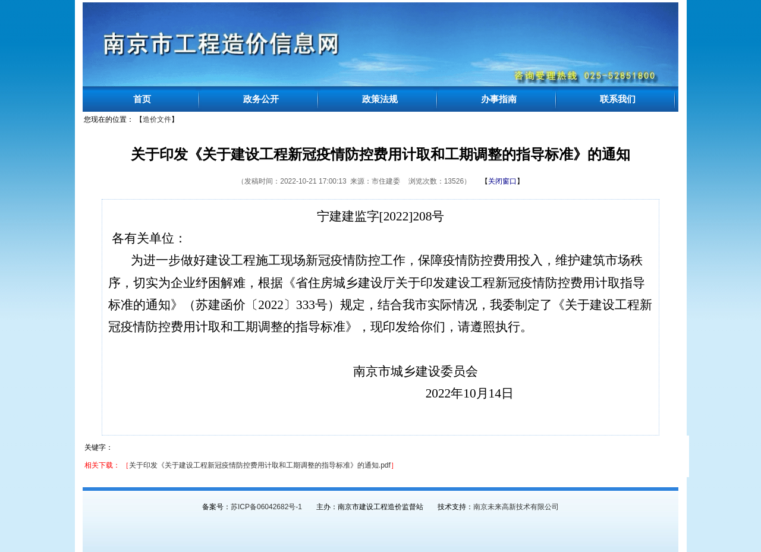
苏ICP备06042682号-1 (266, 507)
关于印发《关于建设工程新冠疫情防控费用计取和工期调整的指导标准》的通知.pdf (260, 465)
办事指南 (499, 99)
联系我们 (618, 99)
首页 (142, 99)
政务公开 (261, 99)
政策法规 (380, 99)
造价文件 (157, 119)
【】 (502, 181)
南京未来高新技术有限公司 (516, 507)
